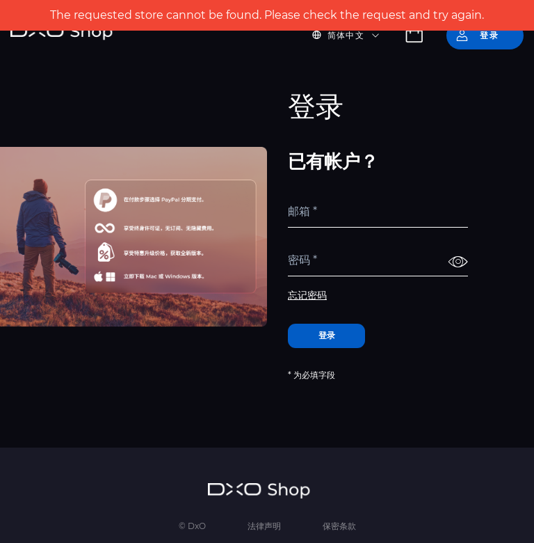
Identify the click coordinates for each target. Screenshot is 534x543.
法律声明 (264, 526)
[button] (353, 35)
